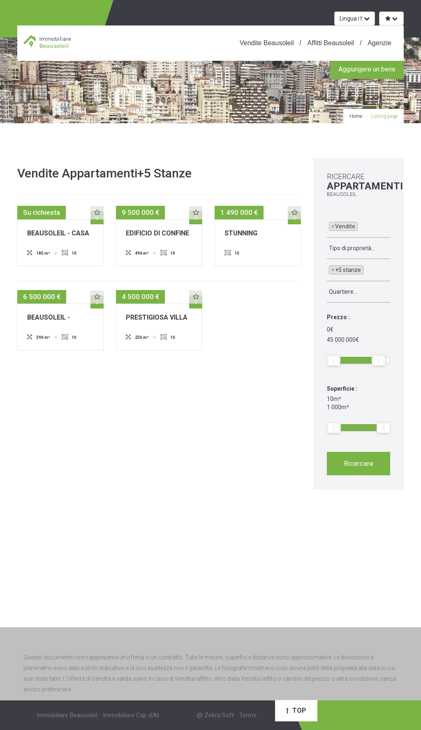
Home (355, 116)
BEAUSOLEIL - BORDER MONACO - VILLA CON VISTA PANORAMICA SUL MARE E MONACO (57, 317)
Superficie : (342, 388)
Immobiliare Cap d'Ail (131, 715)
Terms (248, 715)
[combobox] (358, 227)
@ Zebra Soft (215, 715)
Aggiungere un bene (367, 69)
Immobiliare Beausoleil (67, 715)
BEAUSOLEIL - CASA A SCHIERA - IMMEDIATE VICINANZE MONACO (59, 233)
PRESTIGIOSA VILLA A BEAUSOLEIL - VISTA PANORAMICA (157, 317)
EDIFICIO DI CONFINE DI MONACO (157, 233)
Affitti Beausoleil (330, 42)
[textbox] (362, 226)
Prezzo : (338, 317)
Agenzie (378, 42)
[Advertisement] (210, 567)
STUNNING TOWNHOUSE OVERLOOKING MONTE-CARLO (248, 233)
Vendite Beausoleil (267, 42)
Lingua (355, 18)
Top (296, 710)
